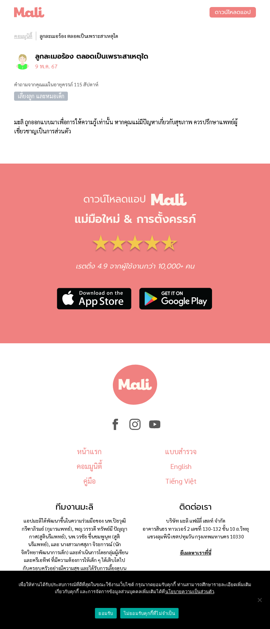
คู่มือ (89, 480)
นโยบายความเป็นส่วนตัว (189, 591)
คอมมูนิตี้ (23, 36)
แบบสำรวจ (181, 451)
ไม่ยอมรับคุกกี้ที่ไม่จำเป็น (149, 613)
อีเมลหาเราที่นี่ (195, 552)
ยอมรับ (105, 613)
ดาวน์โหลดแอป (233, 12)
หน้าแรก (89, 451)
